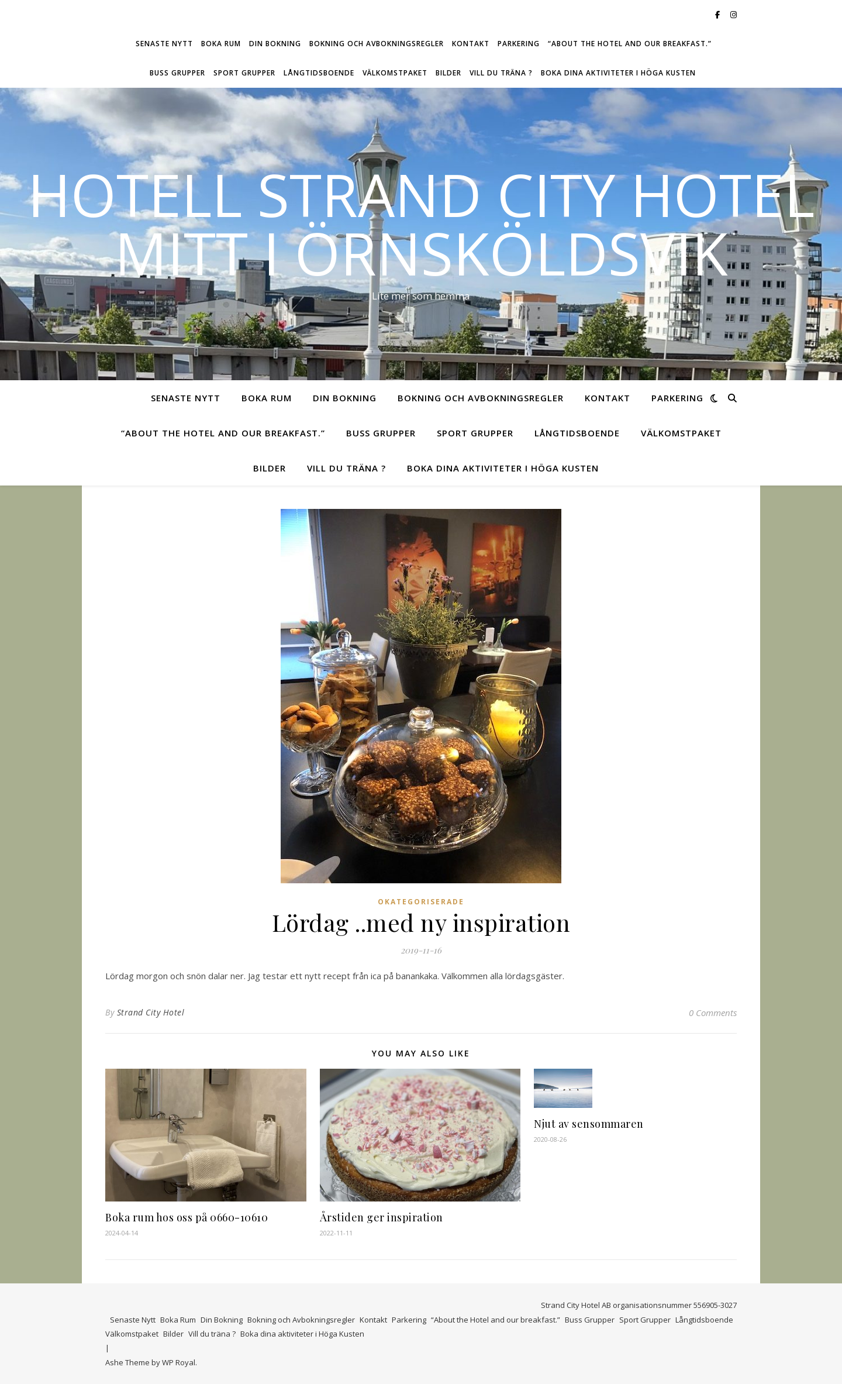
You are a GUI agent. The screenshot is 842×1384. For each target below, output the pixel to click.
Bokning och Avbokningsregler (376, 44)
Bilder (448, 73)
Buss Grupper (177, 73)
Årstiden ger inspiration (381, 1217)
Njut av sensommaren (589, 1124)
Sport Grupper (244, 73)
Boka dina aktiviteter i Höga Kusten (618, 73)
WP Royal (178, 1362)
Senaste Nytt (164, 44)
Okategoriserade (421, 902)
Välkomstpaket (395, 73)
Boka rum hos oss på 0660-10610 (186, 1217)
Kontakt (470, 44)
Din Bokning (275, 44)
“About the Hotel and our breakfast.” (630, 44)
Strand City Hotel (151, 1012)
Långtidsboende (319, 73)
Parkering (519, 44)
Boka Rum (221, 44)
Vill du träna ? (501, 73)
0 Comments (713, 1012)
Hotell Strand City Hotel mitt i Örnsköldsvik (421, 223)
